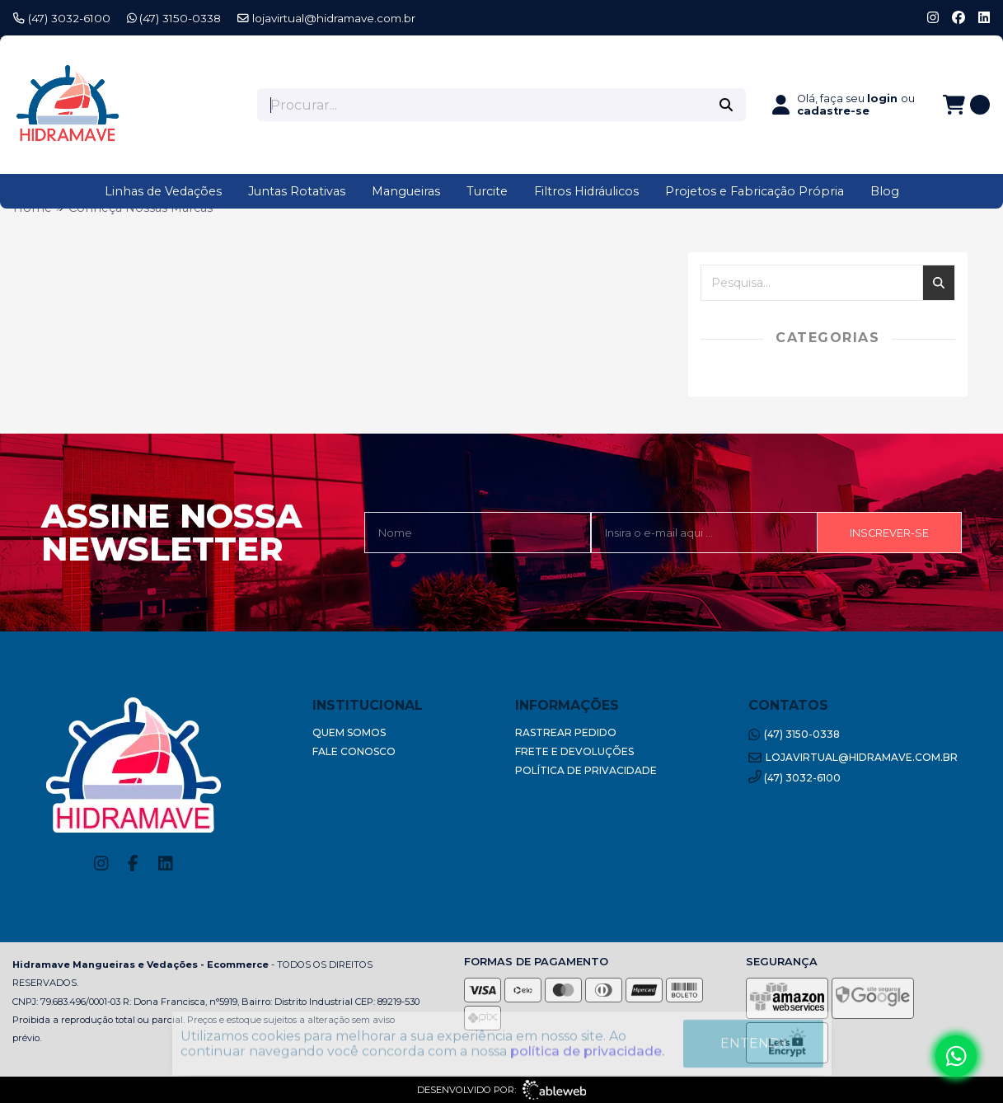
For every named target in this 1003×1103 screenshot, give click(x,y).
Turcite (487, 191)
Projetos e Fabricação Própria (754, 191)
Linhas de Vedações (163, 191)
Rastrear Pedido (565, 732)
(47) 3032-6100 (61, 18)
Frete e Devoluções (574, 751)
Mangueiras (406, 191)
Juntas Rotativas (296, 191)
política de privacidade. (587, 1045)
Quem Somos (349, 732)
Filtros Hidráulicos (586, 191)
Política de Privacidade (586, 770)
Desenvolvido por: (501, 1090)
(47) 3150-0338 (174, 18)
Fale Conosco (354, 751)
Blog (884, 191)
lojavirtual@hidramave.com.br (326, 18)
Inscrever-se (889, 533)
